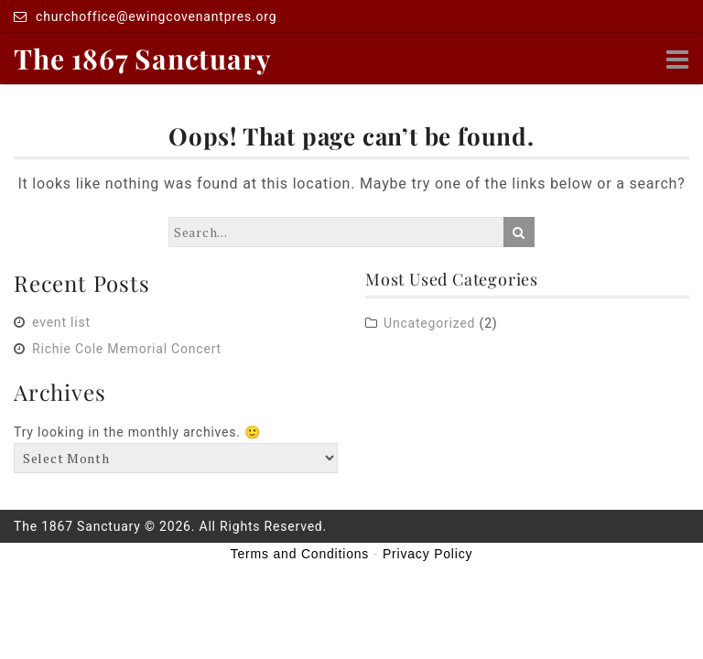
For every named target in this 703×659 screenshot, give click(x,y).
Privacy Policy (427, 553)
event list (61, 322)
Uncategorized (429, 323)
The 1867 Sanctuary (142, 58)
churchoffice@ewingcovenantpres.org (145, 16)
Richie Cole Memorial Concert (127, 348)
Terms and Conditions (300, 553)
